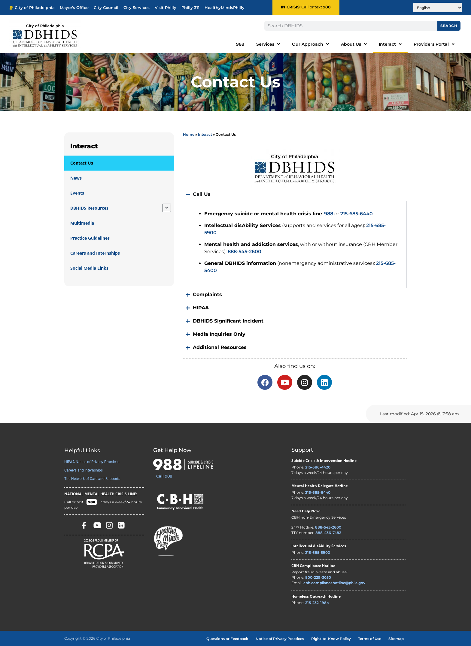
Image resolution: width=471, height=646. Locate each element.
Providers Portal (434, 44)
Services (268, 44)
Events (77, 193)
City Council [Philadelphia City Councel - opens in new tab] (106, 7)
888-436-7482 (328, 532)
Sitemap (396, 638)
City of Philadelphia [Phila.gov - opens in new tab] (32, 7)
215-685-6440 (356, 214)
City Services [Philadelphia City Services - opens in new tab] (136, 7)
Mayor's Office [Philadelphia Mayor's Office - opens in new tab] (74, 7)
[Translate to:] (437, 7)
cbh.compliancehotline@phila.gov (334, 583)
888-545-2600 (244, 251)
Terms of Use (369, 638)
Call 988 (164, 476)
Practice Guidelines (90, 238)
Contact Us (81, 163)
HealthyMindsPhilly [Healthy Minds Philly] (225, 7)
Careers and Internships (95, 253)
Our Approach (310, 44)
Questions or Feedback (227, 638)
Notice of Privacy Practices (280, 638)
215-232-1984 (317, 602)
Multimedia (82, 223)
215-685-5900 (317, 552)
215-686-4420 (317, 467)
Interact (390, 44)
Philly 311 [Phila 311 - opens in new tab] (190, 7)
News (76, 178)
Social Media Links (89, 268)
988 (327, 7)
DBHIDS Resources (89, 208)
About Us (354, 44)
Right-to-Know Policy (331, 638)
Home (188, 134)
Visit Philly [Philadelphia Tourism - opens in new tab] (165, 7)
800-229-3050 (318, 577)
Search (448, 25)
